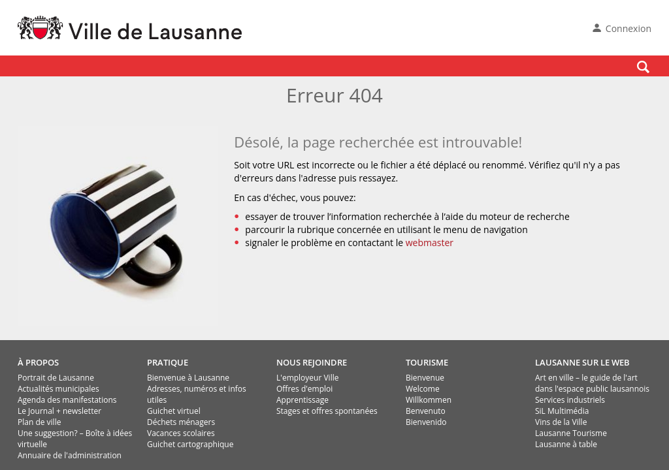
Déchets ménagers (181, 422)
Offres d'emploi (304, 388)
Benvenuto (426, 410)
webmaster (429, 242)
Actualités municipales (58, 388)
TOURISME (427, 362)
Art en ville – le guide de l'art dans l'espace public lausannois (592, 383)
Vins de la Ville (561, 422)
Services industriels (570, 399)
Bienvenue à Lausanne (188, 377)
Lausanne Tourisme (571, 433)
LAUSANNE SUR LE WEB (582, 362)
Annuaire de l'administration (70, 455)
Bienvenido (426, 422)
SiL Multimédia (562, 410)
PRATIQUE (167, 362)
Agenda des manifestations (67, 399)
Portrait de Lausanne (56, 377)
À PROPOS (38, 362)
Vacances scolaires (181, 433)
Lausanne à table (566, 444)
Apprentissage (302, 399)
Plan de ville (39, 422)
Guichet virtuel (174, 410)
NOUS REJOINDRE (311, 362)
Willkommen (428, 399)
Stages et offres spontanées (327, 410)
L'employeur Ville (307, 377)
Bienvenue (425, 377)
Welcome (423, 388)
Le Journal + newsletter (59, 410)
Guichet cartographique (190, 444)
